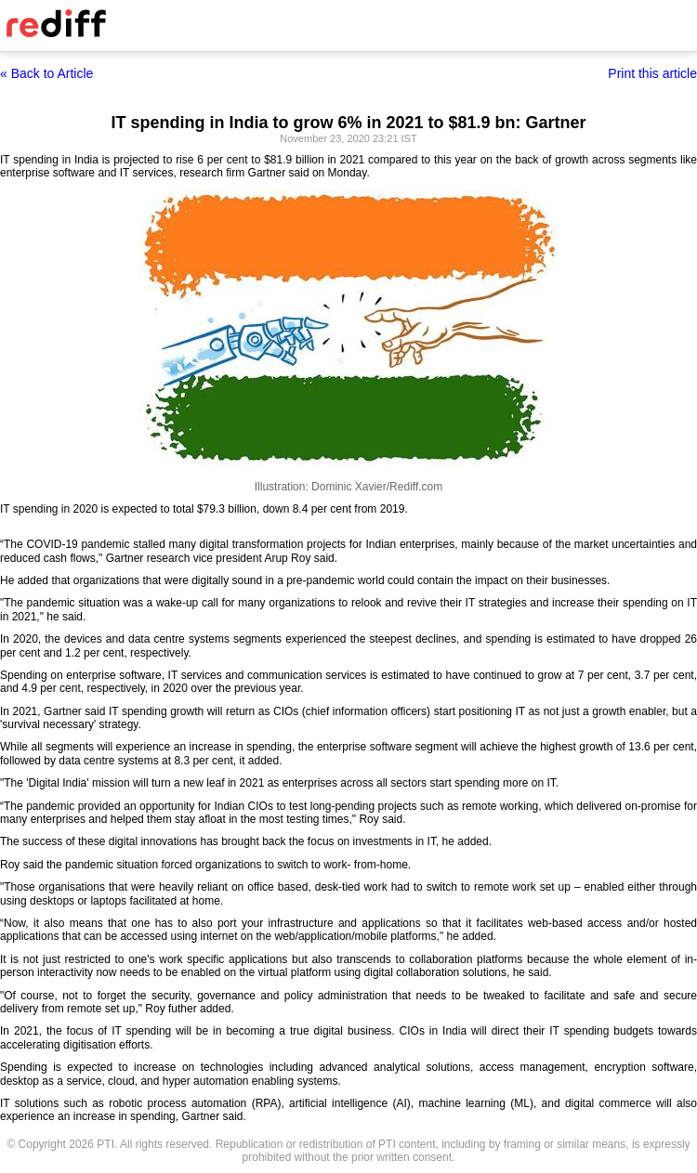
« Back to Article (46, 73)
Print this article (652, 73)
